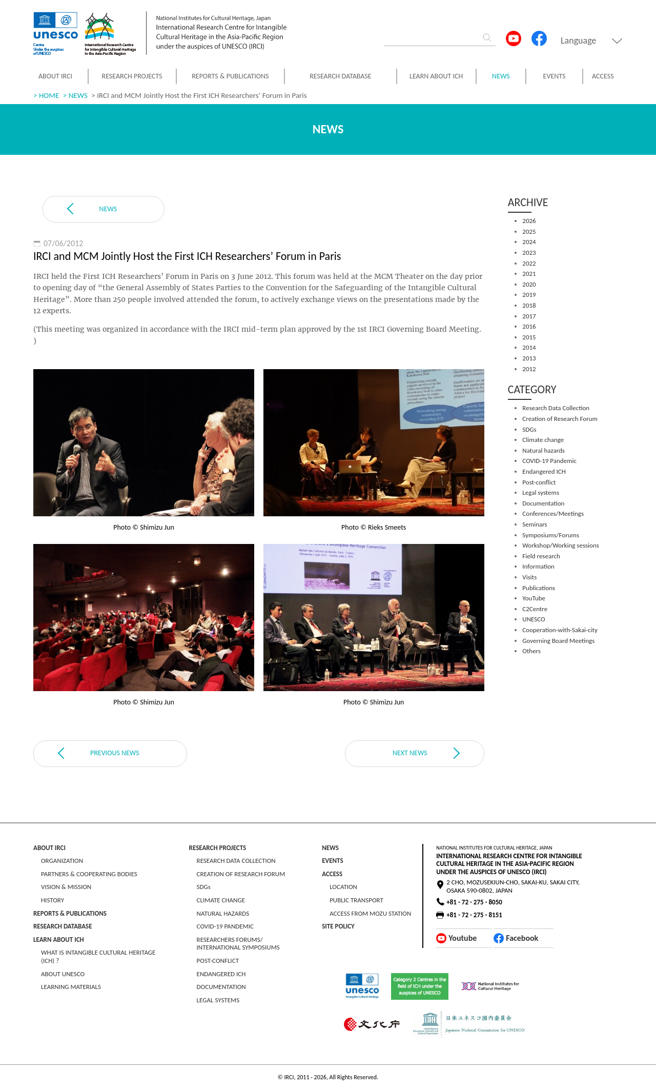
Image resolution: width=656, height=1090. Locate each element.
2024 (529, 242)
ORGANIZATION (62, 860)
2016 (529, 326)
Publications (538, 588)
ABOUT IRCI (55, 76)
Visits (529, 577)
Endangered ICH (543, 471)
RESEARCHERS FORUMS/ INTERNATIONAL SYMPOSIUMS (238, 944)
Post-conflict (539, 482)
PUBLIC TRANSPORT (356, 900)
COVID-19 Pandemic (549, 461)
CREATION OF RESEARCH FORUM (241, 874)
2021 (529, 273)
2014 (529, 347)
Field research (541, 556)
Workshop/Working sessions (560, 545)
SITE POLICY (338, 926)
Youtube (462, 938)
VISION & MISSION (66, 887)
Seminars (534, 524)
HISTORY (52, 900)
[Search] (428, 39)
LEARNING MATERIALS (71, 987)
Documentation (543, 503)
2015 (529, 337)
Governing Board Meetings (558, 640)
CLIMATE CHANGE (221, 900)
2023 (529, 252)
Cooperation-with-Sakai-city (559, 630)
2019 (529, 294)
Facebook (522, 938)
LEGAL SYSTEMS (218, 1000)
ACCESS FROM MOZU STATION (370, 913)
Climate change (543, 439)
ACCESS (603, 76)
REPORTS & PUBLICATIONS (230, 76)
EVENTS (554, 76)
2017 (529, 316)
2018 (529, 305)
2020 (529, 284)
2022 (529, 263)
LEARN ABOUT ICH (436, 76)
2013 (529, 358)
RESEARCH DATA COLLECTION (236, 860)
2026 (529, 221)
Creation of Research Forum (560, 418)
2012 (529, 369)
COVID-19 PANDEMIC (225, 926)
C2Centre (534, 609)
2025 (529, 231)
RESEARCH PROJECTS (132, 76)
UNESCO (533, 619)
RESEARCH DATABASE (340, 76)
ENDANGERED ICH (221, 974)
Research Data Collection (555, 408)
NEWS (501, 76)
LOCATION (343, 887)
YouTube (533, 598)
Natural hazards (543, 450)
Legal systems (540, 492)
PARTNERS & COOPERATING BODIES (89, 874)
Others (531, 651)
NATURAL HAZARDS (223, 913)
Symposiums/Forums (550, 535)
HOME (49, 95)
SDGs (529, 429)
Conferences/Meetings (553, 513)
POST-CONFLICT (218, 960)
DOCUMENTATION (221, 987)
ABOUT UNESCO (63, 974)
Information (538, 566)
